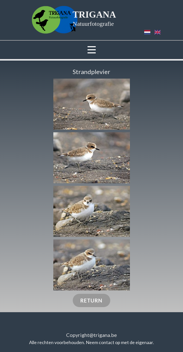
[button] (91, 104)
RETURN (91, 300)
